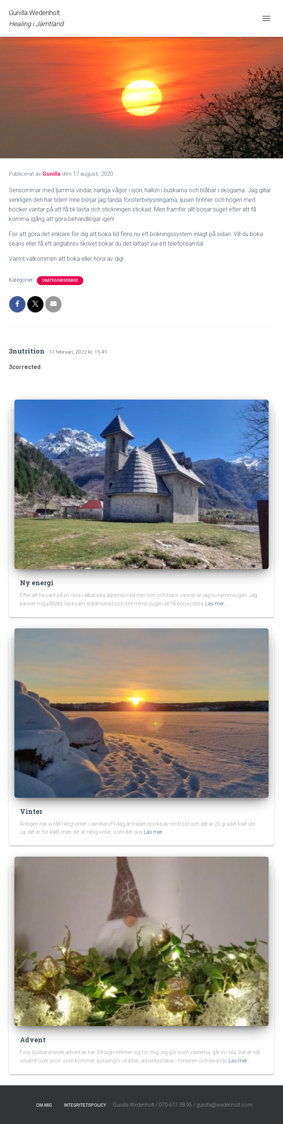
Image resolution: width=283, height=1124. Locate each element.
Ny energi (36, 582)
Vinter (31, 811)
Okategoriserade (60, 280)
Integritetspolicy (85, 1105)
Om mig (44, 1105)
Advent (33, 1039)
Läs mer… (216, 604)
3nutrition (27, 351)
